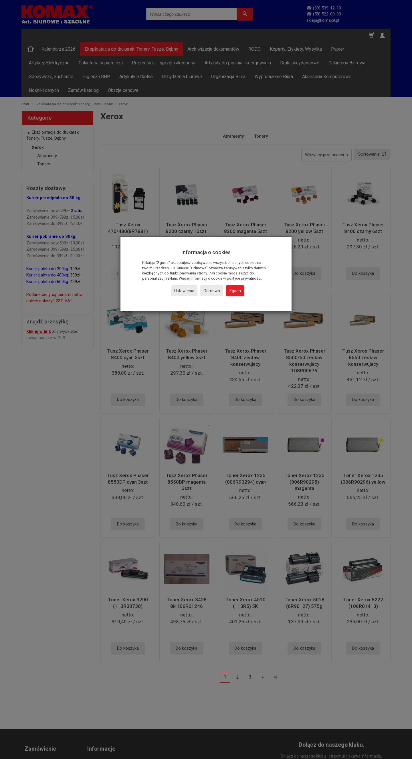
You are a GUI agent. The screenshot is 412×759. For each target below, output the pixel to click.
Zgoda (235, 290)
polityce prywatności (244, 278)
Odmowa (211, 290)
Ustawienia (184, 290)
